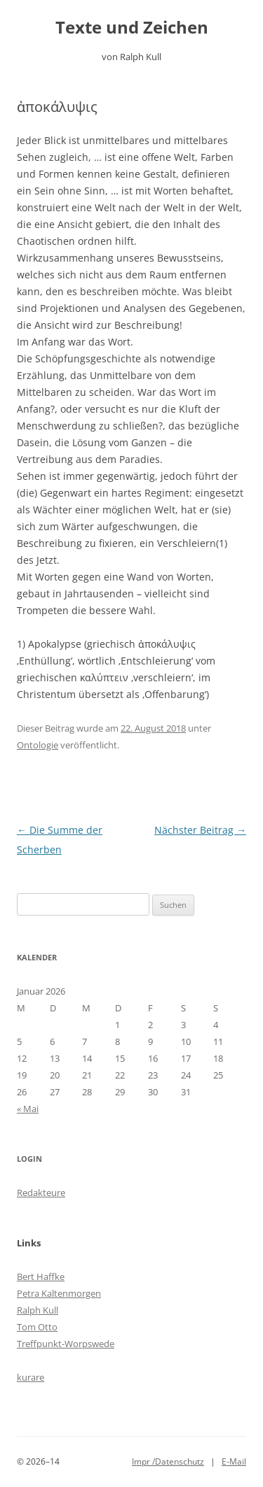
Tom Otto (37, 1327)
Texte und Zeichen (131, 27)
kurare (30, 1377)
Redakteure (41, 1192)
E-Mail (234, 1461)
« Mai (28, 1108)
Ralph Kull (37, 1310)
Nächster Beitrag (200, 830)
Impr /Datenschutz (168, 1461)
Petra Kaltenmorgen (59, 1293)
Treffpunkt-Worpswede (65, 1343)
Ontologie (37, 745)
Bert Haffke (41, 1276)
